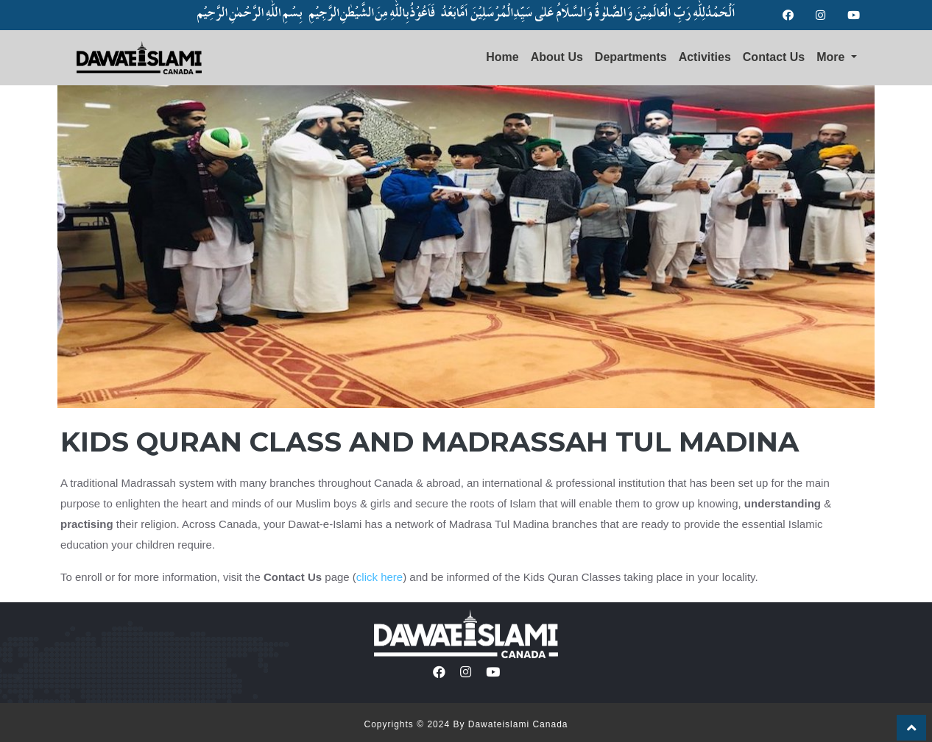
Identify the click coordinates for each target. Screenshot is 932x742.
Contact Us (774, 57)
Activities (705, 57)
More (832, 57)
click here (379, 577)
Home (502, 57)
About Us (557, 57)
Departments (631, 57)
